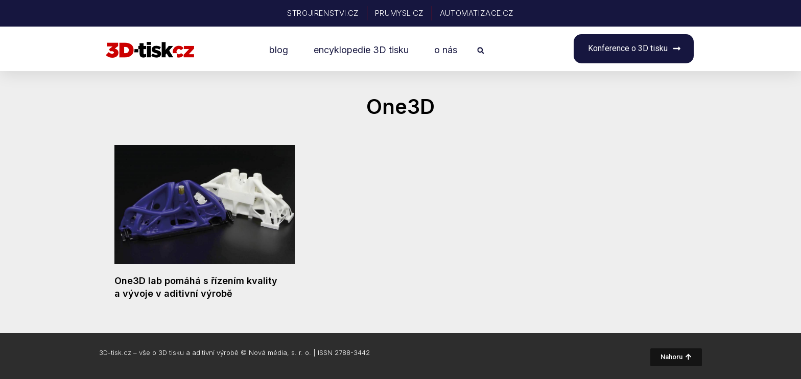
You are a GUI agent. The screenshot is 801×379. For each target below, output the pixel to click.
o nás (445, 49)
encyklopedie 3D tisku (361, 49)
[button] (480, 50)
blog (278, 49)
